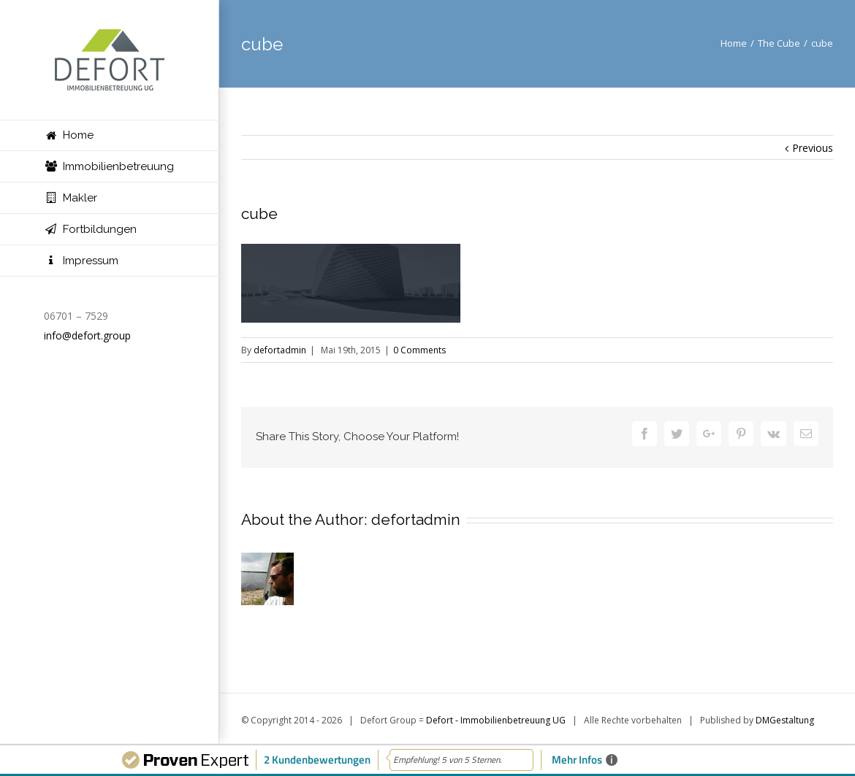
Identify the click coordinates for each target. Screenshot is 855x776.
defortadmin (280, 350)
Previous (812, 148)
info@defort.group (87, 335)
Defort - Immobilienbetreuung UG (496, 720)
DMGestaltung (785, 720)
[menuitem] (109, 135)
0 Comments (419, 350)
